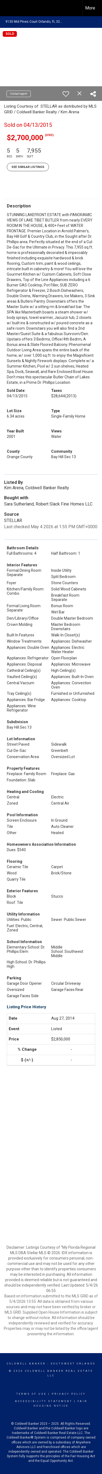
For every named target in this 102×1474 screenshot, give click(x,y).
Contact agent (18, 93)
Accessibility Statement (43, 1401)
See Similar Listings (27, 167)
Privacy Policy (69, 1394)
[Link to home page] (9, 8)
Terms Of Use (31, 1394)
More (90, 8)
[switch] (66, 94)
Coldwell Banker (26, 1363)
